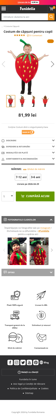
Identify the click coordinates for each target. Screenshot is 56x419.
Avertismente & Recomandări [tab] (19, 159)
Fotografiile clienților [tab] (20, 219)
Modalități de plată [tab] (14, 152)
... (2, 26)
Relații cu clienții (28, 372)
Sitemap (29, 393)
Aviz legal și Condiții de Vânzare (29, 383)
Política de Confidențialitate (23, 388)
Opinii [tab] (9, 272)
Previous (3, 64)
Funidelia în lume (28, 379)
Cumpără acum (37, 196)
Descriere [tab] (8, 140)
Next (53, 64)
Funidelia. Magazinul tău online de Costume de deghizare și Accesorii (27, 8)
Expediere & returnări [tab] (15, 146)
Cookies (45, 388)
